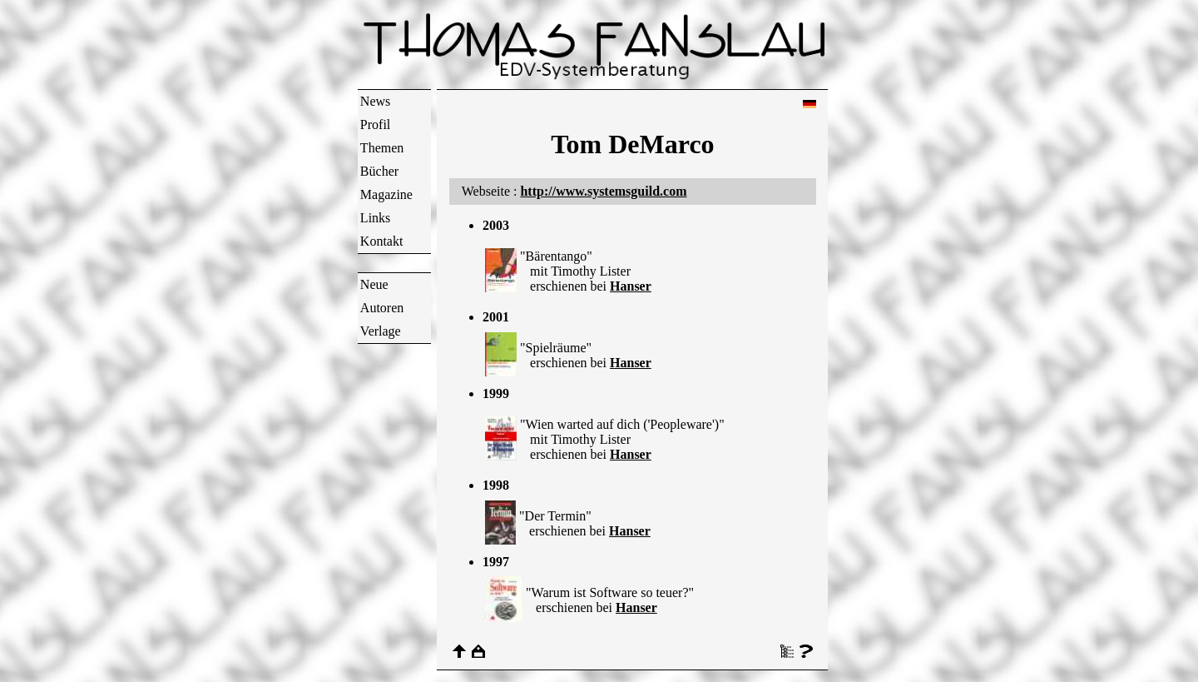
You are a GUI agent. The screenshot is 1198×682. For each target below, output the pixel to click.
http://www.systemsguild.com (603, 191)
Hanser (630, 286)
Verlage (380, 331)
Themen (381, 148)
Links (375, 218)
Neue (374, 284)
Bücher (379, 171)
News (375, 101)
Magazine (386, 194)
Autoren (381, 308)
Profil (375, 124)
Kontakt (381, 241)
